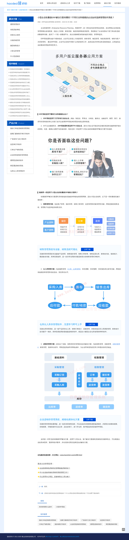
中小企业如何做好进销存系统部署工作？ (54, 472)
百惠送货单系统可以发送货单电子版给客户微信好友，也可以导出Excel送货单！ (21, 112)
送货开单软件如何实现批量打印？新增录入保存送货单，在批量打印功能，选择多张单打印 (21, 72)
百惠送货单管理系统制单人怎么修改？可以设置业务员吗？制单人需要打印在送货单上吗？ (21, 96)
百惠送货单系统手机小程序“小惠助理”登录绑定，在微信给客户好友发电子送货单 (21, 109)
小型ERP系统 (60, 507)
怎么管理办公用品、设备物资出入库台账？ (55, 476)
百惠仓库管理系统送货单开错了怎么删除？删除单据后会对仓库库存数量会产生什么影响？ (21, 92)
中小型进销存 (15, 56)
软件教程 (117, 3)
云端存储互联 (23, 10)
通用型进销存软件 (16, 160)
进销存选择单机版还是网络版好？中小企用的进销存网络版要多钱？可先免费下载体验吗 (71, 493)
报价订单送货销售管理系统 (20, 128)
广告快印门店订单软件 (18, 139)
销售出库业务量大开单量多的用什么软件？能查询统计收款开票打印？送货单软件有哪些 (21, 102)
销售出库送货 (52, 3)
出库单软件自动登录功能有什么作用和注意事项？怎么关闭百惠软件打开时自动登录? (21, 116)
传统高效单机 (15, 29)
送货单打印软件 (16, 144)
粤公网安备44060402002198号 (69, 536)
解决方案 (107, 3)
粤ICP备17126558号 (52, 536)
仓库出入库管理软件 (17, 171)
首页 (41, 3)
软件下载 (77, 3)
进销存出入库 (65, 3)
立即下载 (87, 249)
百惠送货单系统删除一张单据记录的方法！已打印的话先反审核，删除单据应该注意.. (21, 69)
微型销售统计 (15, 45)
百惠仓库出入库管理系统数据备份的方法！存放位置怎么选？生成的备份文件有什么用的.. (21, 76)
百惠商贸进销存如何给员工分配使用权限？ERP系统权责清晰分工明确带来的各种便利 (21, 82)
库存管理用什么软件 (45, 507)
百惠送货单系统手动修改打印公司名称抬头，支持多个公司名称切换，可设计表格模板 (21, 86)
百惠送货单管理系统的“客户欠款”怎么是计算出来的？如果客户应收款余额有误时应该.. (21, 106)
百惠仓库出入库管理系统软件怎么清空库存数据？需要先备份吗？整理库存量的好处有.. (21, 79)
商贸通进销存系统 (16, 166)
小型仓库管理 (15, 51)
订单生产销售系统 (16, 150)
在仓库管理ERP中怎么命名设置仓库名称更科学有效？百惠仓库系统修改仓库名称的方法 (21, 89)
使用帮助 (97, 3)
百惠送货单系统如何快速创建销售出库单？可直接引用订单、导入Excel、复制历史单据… (21, 99)
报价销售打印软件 (60, 524)
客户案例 (87, 3)
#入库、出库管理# (74, 269)
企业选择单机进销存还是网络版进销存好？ (55, 468)
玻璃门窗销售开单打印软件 (20, 134)
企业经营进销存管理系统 (19, 155)
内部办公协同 (15, 35)
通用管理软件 (15, 24)
